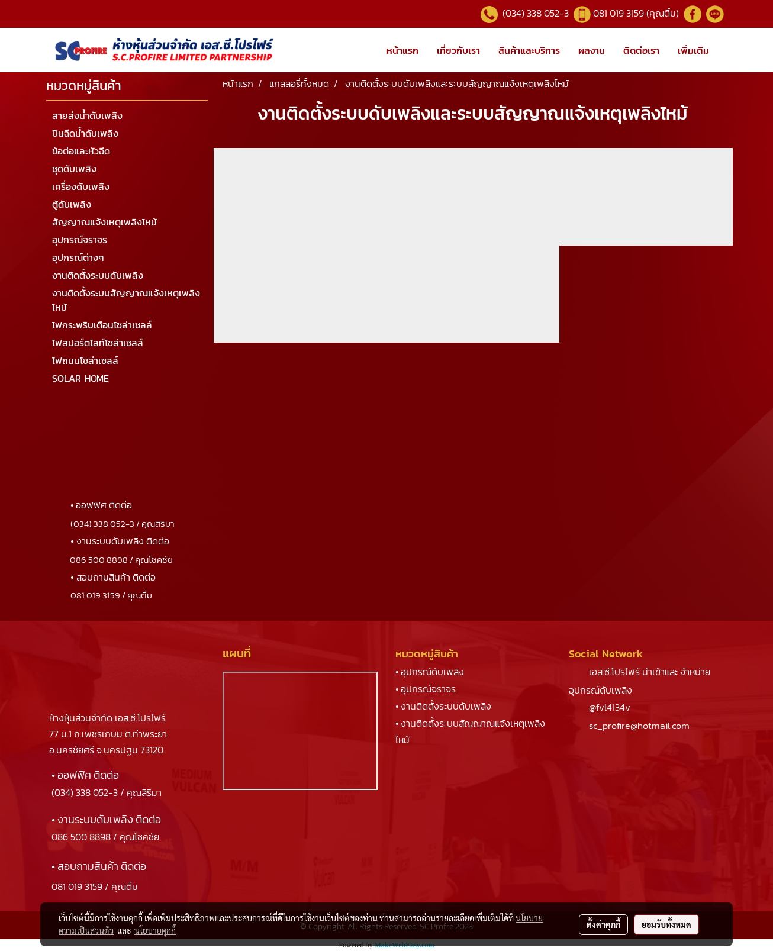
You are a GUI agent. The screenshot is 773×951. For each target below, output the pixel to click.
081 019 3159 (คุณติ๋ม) (637, 13)
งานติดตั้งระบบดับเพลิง (97, 275)
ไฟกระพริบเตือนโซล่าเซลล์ (102, 325)
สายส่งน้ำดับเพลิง (87, 115)
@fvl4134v (609, 707)
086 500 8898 (81, 837)
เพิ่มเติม (693, 50)
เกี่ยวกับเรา (458, 50)
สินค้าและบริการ (529, 50)
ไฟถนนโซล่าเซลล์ (85, 360)
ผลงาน (591, 50)
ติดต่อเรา (641, 50)
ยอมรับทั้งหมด (666, 924)
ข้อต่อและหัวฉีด (81, 151)
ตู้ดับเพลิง (71, 204)
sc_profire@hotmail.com (639, 725)
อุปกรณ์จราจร (79, 240)
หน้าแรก (402, 50)
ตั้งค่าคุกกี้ (603, 924)
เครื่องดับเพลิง (80, 186)
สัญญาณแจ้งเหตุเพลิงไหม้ (104, 222)
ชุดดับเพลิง (74, 169)
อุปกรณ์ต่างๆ (78, 257)
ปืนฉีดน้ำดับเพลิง (85, 133)
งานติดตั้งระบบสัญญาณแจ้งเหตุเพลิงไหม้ (126, 300)
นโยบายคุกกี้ (155, 930)
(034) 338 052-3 (534, 13)
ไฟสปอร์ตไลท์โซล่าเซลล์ (97, 343)
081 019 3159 (76, 886)
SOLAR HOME (80, 378)
